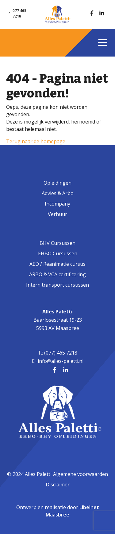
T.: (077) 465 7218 (57, 352)
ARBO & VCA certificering (57, 274)
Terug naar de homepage (35, 141)
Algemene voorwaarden (80, 474)
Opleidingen (57, 182)
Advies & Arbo (58, 193)
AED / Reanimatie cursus (57, 264)
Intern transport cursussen (57, 284)
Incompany (57, 203)
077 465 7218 (19, 13)
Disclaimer (58, 484)
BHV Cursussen (57, 243)
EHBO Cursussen (57, 253)
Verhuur (57, 214)
